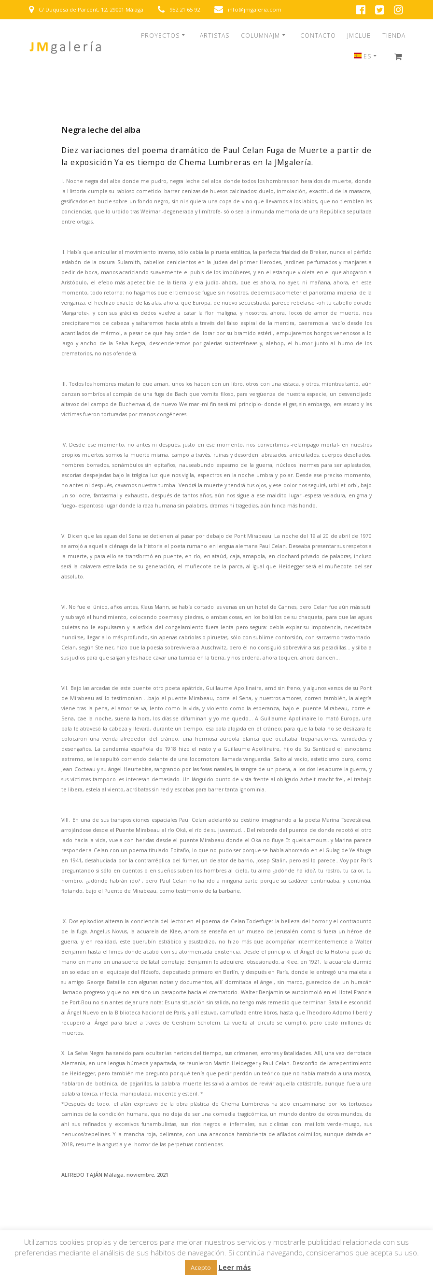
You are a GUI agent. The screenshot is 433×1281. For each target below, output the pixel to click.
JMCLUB (359, 36)
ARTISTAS (214, 36)
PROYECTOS (160, 36)
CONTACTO (318, 36)
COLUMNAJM (260, 36)
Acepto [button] (201, 1267)
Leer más (235, 1267)
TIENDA (393, 36)
